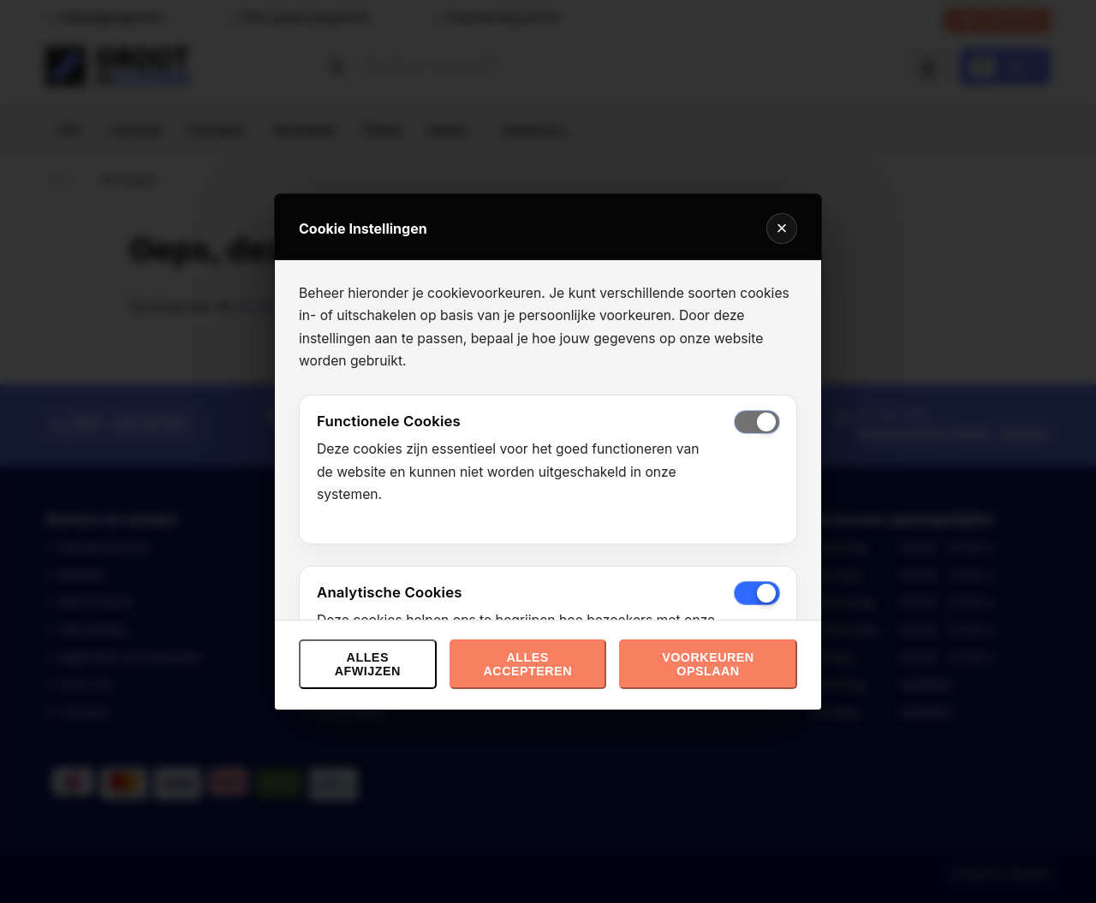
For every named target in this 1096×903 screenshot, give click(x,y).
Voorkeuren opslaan (708, 664)
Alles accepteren (527, 664)
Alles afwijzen (368, 664)
